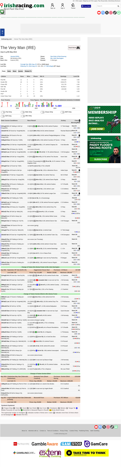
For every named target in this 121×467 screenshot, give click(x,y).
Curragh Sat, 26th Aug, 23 (29, 64)
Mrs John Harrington (57, 58)
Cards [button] (14, 19)
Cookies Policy (73, 430)
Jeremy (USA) (14, 56)
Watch (54, 19)
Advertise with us (33, 430)
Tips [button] (60, 19)
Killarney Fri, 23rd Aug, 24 (29, 66)
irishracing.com (6, 39)
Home (3, 19)
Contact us (43, 430)
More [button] (81, 19)
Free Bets (86, 6)
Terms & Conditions (53, 430)
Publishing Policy (84, 430)
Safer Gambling (94, 430)
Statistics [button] (47, 19)
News (8, 19)
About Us (24, 430)
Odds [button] (40, 19)
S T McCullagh (48, 66)
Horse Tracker (68, 19)
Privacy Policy (64, 430)
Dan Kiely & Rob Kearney (58, 56)
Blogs (76, 19)
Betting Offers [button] (31, 19)
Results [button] (22, 19)
